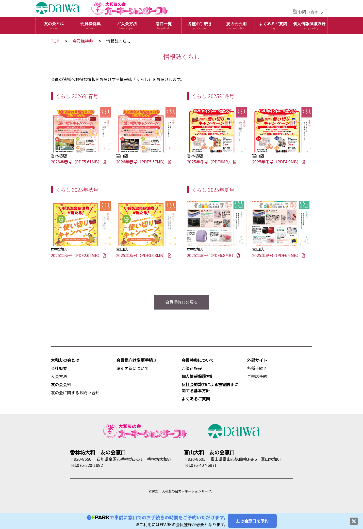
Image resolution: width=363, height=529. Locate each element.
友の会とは (54, 25)
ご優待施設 (192, 368)
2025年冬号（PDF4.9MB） (278, 162)
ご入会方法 (127, 25)
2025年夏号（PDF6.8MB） (213, 255)
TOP (55, 41)
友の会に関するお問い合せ (75, 392)
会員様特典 (90, 25)
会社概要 (59, 368)
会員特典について (198, 360)
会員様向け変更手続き (136, 360)
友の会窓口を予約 (252, 521)
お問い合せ (308, 12)
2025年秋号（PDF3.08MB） (143, 255)
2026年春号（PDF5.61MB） (78, 162)
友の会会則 (236, 25)
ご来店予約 (257, 376)
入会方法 (59, 376)
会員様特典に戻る (181, 302)
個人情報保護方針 (309, 25)
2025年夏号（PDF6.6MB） (278, 255)
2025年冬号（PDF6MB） (211, 162)
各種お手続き (200, 25)
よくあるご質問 (273, 25)
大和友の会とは (65, 360)
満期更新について (132, 368)
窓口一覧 (163, 25)
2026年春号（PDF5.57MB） (143, 162)
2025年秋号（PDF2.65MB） (78, 255)
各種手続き (257, 368)
